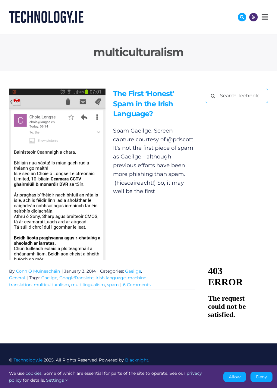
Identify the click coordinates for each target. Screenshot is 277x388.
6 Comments (137, 284)
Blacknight (136, 360)
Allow (235, 377)
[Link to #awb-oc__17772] (242, 17)
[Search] (213, 96)
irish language (111, 277)
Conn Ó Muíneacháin (38, 271)
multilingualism (88, 284)
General (17, 277)
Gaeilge (133, 271)
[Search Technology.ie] (237, 96)
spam (113, 284)
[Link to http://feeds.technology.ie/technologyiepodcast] (253, 17)
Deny (261, 377)
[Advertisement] (241, 139)
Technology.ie (28, 360)
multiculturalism (51, 284)
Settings (57, 380)
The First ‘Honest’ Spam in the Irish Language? (143, 103)
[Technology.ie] (46, 13)
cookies (34, 373)
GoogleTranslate (76, 277)
